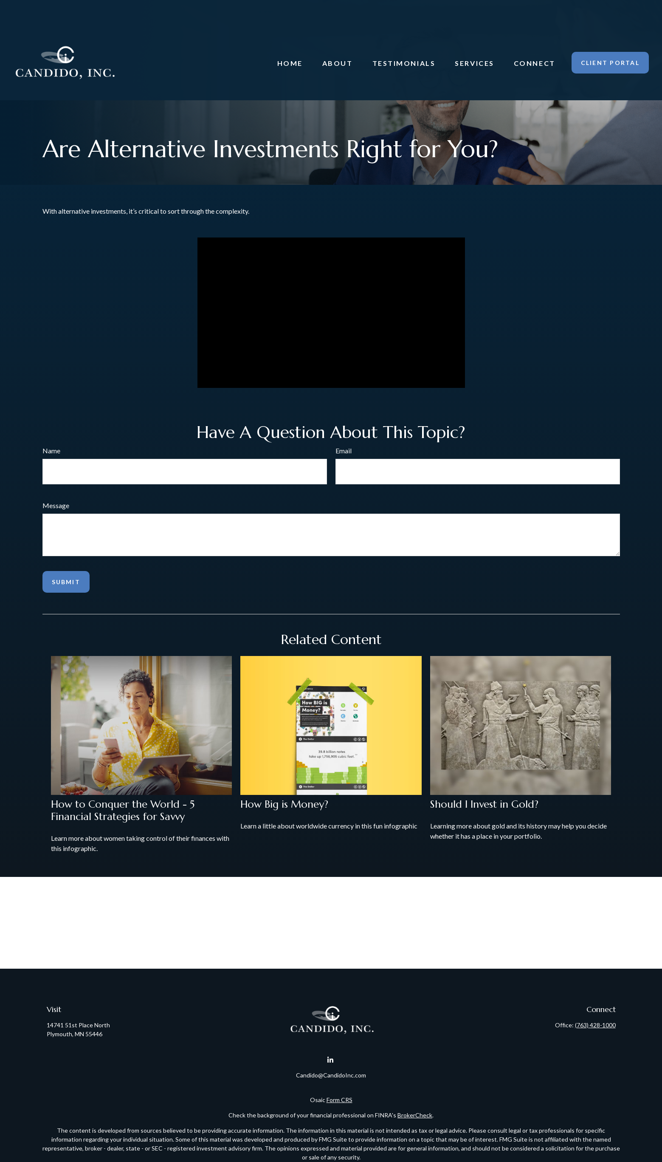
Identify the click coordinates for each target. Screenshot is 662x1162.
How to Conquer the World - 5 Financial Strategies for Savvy (122, 810)
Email (343, 451)
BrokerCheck (414, 1115)
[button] (290, 37)
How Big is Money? (284, 804)
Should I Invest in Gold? (484, 804)
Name (51, 451)
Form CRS (339, 1099)
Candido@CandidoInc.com (331, 1075)
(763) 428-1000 (595, 1025)
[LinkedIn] (330, 1060)
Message (55, 505)
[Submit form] (66, 582)
